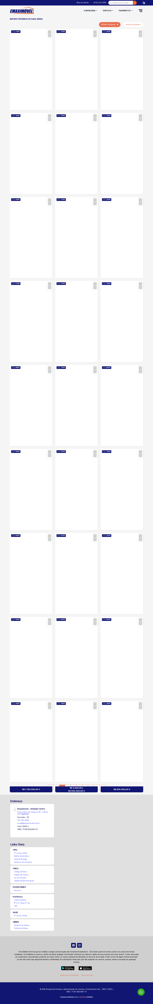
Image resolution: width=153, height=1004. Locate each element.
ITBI (15, 906)
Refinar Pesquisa (109, 24)
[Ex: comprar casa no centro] (120, 3)
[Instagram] (79, 945)
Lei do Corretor (20, 878)
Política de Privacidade (69, 975)
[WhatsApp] (141, 992)
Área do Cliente (83, 3)
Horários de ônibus (21, 925)
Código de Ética (20, 872)
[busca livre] (135, 3)
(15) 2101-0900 (23, 820)
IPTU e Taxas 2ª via (22, 903)
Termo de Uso (87, 975)
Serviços (17, 890)
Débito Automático (21, 856)
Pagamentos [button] (125, 11)
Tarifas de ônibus (21, 928)
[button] (144, 2)
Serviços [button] (107, 11)
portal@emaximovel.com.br (28, 823)
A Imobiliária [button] (90, 11)
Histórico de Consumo (23, 862)
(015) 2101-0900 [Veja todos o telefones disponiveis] (99, 3)
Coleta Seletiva (20, 900)
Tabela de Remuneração (24, 881)
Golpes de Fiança (21, 875)
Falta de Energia (20, 859)
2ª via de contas (20, 853)
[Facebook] (73, 945)
